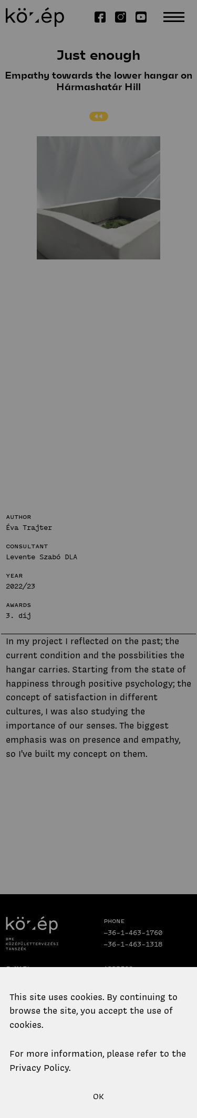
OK (98, 1096)
